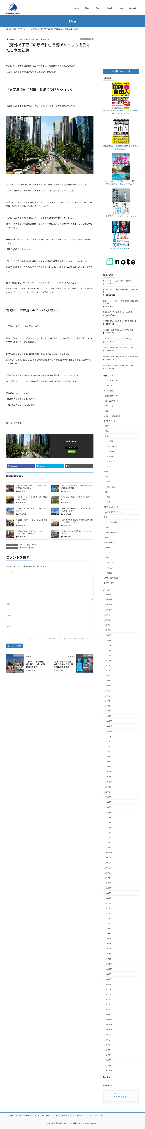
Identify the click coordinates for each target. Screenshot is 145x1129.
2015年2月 (108, 1060)
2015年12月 (108, 1019)
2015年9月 (108, 1035)
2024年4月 (108, 701)
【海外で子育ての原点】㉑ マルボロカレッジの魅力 (77, 532)
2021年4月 (108, 837)
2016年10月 (108, 969)
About (18, 1115)
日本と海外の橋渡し (111, 578)
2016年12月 (108, 959)
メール (9, 615)
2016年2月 (108, 1009)
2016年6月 (108, 989)
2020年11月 (108, 852)
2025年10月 (108, 610)
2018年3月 (108, 903)
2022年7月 (108, 802)
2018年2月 (108, 908)
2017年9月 (108, 923)
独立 (108, 502)
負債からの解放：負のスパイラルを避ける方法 (120, 356)
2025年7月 (108, 625)
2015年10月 (108, 1030)
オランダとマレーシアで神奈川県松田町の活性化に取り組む (32, 498)
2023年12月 (108, 721)
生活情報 (110, 456)
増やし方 (110, 562)
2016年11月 (108, 964)
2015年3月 (108, 1055)
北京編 (111, 451)
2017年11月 (108, 918)
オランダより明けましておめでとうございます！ (76, 498)
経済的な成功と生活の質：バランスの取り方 (119, 347)
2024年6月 (108, 691)
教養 (107, 557)
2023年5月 (108, 756)
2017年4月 (108, 938)
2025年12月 (108, 599)
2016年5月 (108, 994)
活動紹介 (27, 1115)
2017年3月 (108, 943)
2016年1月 (108, 1014)
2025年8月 (108, 620)
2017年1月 (108, 954)
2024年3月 (108, 706)
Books (55, 1115)
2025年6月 (108, 630)
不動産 (107, 547)
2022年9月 (108, 792)
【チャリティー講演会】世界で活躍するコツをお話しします (76, 509)
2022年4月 (108, 812)
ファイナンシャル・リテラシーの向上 (117, 339)
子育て (33, 545)
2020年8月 (108, 863)
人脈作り (108, 385)
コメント (10, 572)
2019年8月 (108, 883)
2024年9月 (108, 675)
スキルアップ (109, 406)
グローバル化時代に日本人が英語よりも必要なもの (32, 509)
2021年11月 (108, 832)
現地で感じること (113, 446)
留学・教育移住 (111, 532)
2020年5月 (108, 873)
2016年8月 (108, 979)
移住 (108, 466)
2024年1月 (108, 716)
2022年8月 (108, 797)
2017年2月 (108, 949)
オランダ (112, 461)
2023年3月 (108, 766)
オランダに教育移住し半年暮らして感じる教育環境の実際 (35, 664)
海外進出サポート (112, 401)
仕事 (107, 527)
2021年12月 (108, 827)
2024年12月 (108, 660)
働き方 (106, 471)
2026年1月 (108, 594)
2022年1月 (108, 822)
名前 (8, 604)
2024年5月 (108, 696)
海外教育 (24, 548)
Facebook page (121, 1096)
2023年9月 (108, 736)
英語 (32, 548)
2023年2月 (108, 771)
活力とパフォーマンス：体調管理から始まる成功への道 (120, 302)
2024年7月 (108, 685)
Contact (80, 1115)
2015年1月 (108, 1065)
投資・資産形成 (109, 542)
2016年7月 (108, 984)
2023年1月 (108, 777)
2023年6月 (108, 751)
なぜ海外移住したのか (113, 512)
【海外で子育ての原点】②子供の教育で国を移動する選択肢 (76, 486)
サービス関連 (109, 390)
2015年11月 (108, 1024)
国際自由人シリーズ (111, 507)
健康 (107, 426)
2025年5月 (108, 635)
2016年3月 (108, 1004)
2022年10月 (108, 787)
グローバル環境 (86, 39)
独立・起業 (111, 486)
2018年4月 (108, 898)
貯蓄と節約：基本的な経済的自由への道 (118, 365)
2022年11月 (108, 782)
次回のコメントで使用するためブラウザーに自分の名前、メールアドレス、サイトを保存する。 (49, 638)
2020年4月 (108, 878)
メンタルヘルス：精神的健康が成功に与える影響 (120, 290)
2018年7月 (108, 893)
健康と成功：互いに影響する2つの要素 (117, 312)
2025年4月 (108, 640)
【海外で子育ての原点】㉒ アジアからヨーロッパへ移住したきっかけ (32, 532)
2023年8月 (108, 741)
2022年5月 (108, 807)
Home (10, 1115)
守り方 (109, 567)
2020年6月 (108, 868)
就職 (108, 481)
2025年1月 (108, 655)
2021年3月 (108, 842)
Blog (72, 1115)
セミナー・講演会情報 (112, 416)
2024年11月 (108, 665)
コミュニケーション (111, 380)
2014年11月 (108, 1070)
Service (64, 1115)
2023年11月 (108, 726)
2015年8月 (108, 1040)
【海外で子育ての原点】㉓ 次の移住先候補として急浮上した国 (77, 521)
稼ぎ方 (109, 573)
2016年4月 (108, 999)
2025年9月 (108, 615)
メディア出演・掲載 (41, 1115)
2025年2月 (108, 650)
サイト (9, 626)
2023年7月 (108, 746)
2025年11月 (108, 605)
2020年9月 (108, 858)
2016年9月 (108, 974)
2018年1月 (108, 913)
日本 (107, 431)
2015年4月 (108, 1050)
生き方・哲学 (109, 583)
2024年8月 (108, 680)
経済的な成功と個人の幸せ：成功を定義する (119, 321)
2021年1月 (108, 847)
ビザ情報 (110, 441)
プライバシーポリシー (95, 1115)
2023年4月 (108, 761)
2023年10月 (108, 731)
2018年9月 (108, 888)
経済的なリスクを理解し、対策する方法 (118, 330)
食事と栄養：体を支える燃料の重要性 (117, 280)
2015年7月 (108, 1045)
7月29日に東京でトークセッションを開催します (31, 521)
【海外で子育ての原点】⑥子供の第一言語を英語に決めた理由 (32, 486)
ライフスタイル (109, 421)
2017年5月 (108, 933)
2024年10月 (108, 670)
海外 (107, 436)
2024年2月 (108, 711)
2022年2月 (108, 817)
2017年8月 (108, 928)
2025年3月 (108, 645)
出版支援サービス (112, 395)
